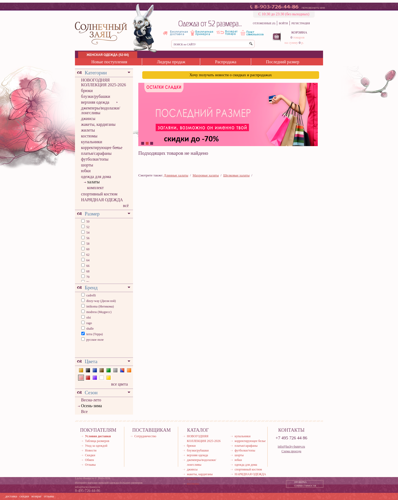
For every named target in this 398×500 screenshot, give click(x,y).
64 (87, 260)
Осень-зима (91, 405)
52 (87, 227)
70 (87, 277)
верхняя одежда (95, 102)
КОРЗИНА (299, 32)
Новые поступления (109, 62)
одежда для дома (96, 176)
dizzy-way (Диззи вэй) (101, 301)
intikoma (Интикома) (100, 306)
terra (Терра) (94, 334)
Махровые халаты (206, 175)
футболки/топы (94, 159)
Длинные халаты (176, 175)
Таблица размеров (97, 441)
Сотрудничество (145, 436)
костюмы (89, 136)
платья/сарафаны (96, 153)
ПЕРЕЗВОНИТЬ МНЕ (313, 8)
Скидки (90, 455)
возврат (36, 496)
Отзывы (90, 465)
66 (87, 266)
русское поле (95, 340)
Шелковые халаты (236, 175)
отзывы (49, 496)
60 (87, 249)
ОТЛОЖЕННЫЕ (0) (264, 23)
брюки (87, 90)
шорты (87, 165)
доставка (11, 496)
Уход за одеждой (96, 446)
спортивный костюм (99, 194)
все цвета (119, 384)
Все (84, 411)
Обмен (89, 460)
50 (87, 221)
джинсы (88, 118)
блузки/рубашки (95, 96)
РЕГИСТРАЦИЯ (300, 23)
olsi (88, 317)
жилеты (88, 130)
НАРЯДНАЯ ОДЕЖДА (102, 200)
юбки (86, 171)
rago (89, 323)
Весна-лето (91, 400)
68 (87, 271)
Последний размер (282, 62)
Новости (91, 450)
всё (126, 205)
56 (87, 238)
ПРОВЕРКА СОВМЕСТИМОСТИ (305, 484)
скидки (24, 496)
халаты (93, 182)
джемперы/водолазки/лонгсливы (100, 110)
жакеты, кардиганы (98, 124)
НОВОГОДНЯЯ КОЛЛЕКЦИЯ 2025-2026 (103, 82)
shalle (90, 328)
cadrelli (91, 295)
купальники (91, 142)
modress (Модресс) (98, 312)
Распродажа (225, 62)
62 (87, 255)
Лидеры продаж (171, 62)
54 (87, 232)
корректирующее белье (101, 147)
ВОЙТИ (283, 23)
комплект (95, 187)
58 (87, 244)
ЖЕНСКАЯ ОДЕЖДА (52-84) (108, 55)
